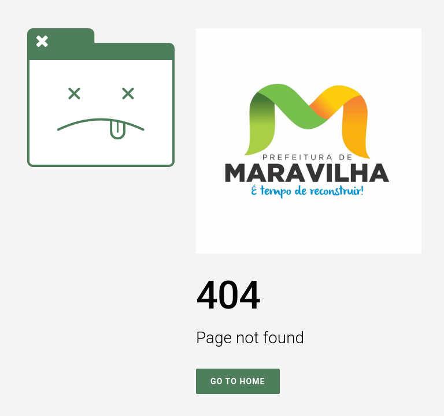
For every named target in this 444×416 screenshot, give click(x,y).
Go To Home (237, 381)
